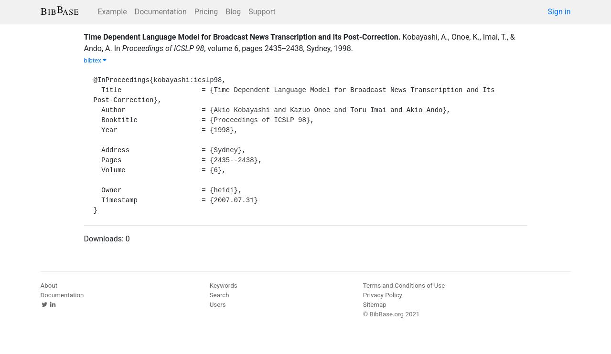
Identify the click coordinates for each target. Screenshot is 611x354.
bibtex (95, 60)
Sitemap (374, 304)
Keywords (223, 285)
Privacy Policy (382, 295)
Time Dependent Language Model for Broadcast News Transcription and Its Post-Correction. (242, 37)
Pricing (206, 11)
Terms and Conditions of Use (404, 285)
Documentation (161, 11)
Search (219, 295)
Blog (233, 11)
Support (261, 11)
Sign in (559, 11)
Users (218, 304)
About (49, 285)
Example (112, 11)
